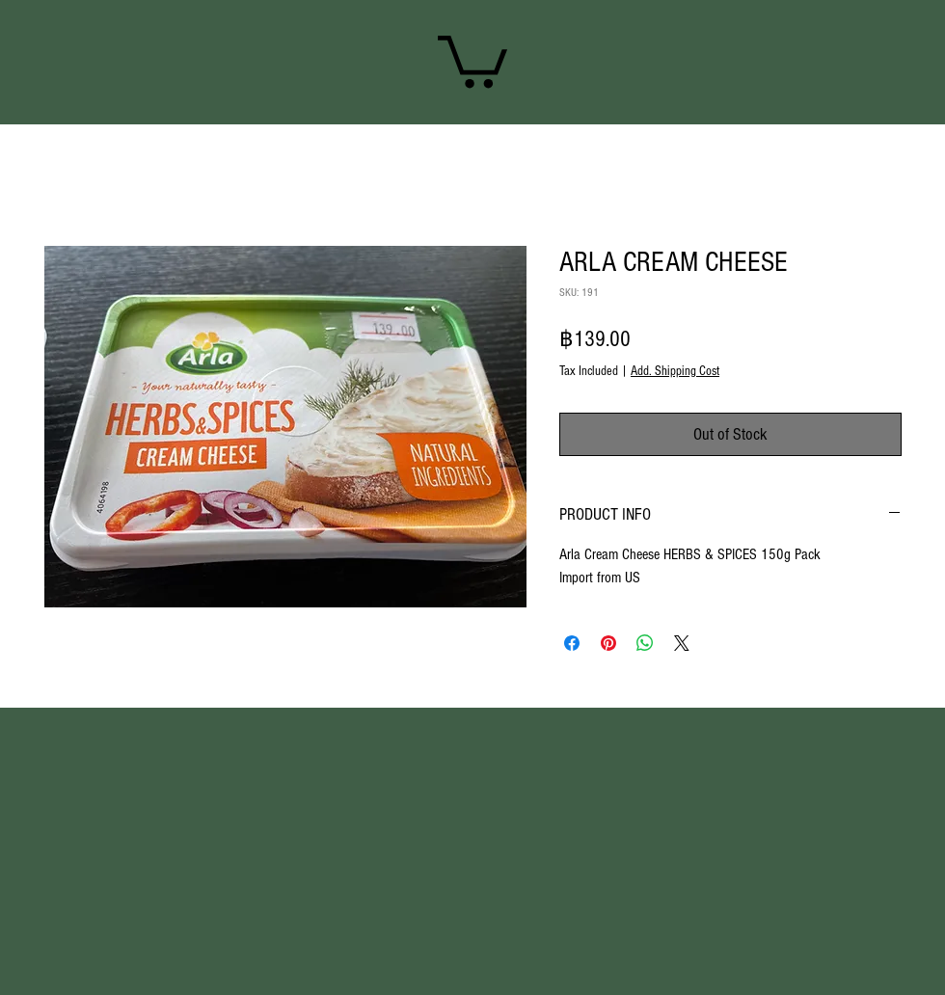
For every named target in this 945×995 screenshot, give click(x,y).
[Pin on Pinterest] (608, 643)
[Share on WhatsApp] (645, 643)
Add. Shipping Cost (675, 371)
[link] (472, 59)
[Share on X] (681, 643)
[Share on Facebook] (571, 643)
